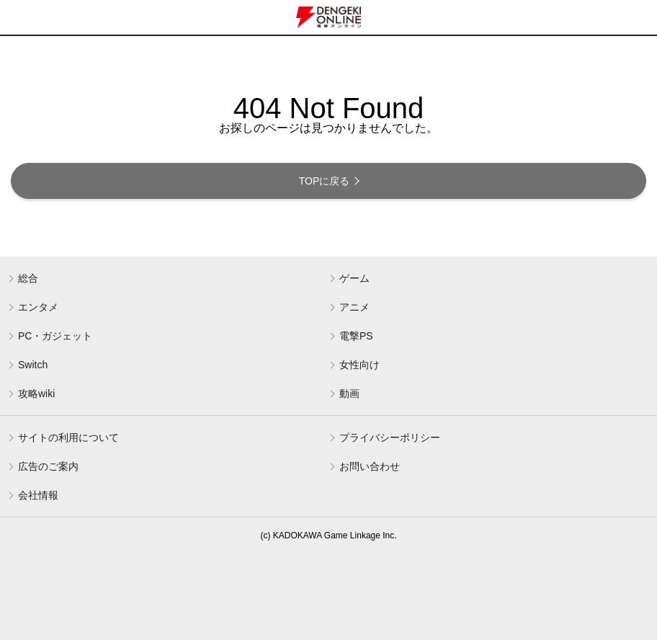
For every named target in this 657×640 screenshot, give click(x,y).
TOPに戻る (324, 181)
